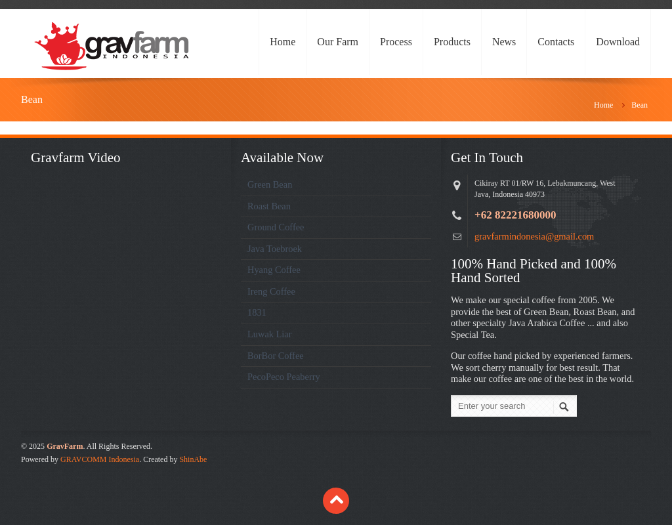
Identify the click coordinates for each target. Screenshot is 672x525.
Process (396, 41)
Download (618, 41)
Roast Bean (269, 206)
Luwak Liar (269, 334)
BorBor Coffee (275, 355)
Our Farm (337, 41)
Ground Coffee (275, 227)
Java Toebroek (274, 248)
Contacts (555, 41)
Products (452, 41)
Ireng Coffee (271, 291)
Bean (639, 105)
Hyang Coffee (274, 269)
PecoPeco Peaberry (283, 376)
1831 (256, 312)
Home (282, 41)
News (504, 41)
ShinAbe (193, 459)
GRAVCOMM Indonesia (99, 459)
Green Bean (269, 184)
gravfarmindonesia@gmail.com (534, 236)
